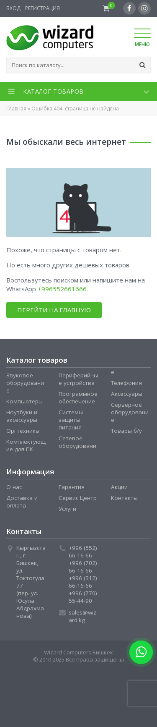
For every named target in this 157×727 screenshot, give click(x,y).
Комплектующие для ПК (26, 445)
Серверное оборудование (130, 412)
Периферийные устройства (78, 379)
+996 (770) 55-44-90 (83, 596)
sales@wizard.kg (82, 616)
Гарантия (72, 487)
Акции (119, 487)
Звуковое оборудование (25, 382)
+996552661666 (62, 289)
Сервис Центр (78, 498)
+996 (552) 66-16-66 (83, 551)
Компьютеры (24, 401)
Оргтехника (22, 430)
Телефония (126, 383)
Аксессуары (126, 393)
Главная (16, 108)
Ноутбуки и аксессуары (21, 416)
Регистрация (42, 8)
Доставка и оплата (22, 501)
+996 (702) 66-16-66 (83, 566)
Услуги (67, 509)
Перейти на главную (54, 310)
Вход (13, 8)
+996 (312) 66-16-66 (83, 581)
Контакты (124, 498)
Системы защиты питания (71, 419)
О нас (14, 487)
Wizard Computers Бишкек (78, 652)
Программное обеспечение (78, 397)
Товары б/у (126, 430)
